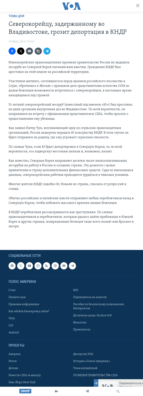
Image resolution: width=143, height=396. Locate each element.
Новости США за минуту (25, 375)
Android (14, 332)
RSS (75, 290)
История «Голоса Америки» (91, 361)
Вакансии (79, 322)
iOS (11, 325)
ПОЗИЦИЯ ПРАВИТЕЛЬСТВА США (95, 375)
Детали (13, 368)
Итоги (13, 361)
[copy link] (38, 51)
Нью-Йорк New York (22, 382)
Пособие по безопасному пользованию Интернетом (98, 306)
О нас (12, 290)
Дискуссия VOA (83, 354)
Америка (15, 354)
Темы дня (16, 16)
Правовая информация (24, 304)
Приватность (81, 329)
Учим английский (85, 368)
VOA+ (12, 318)
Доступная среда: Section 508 (92, 315)
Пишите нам (17, 297)
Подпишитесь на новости (90, 297)
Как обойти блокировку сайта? (29, 311)
